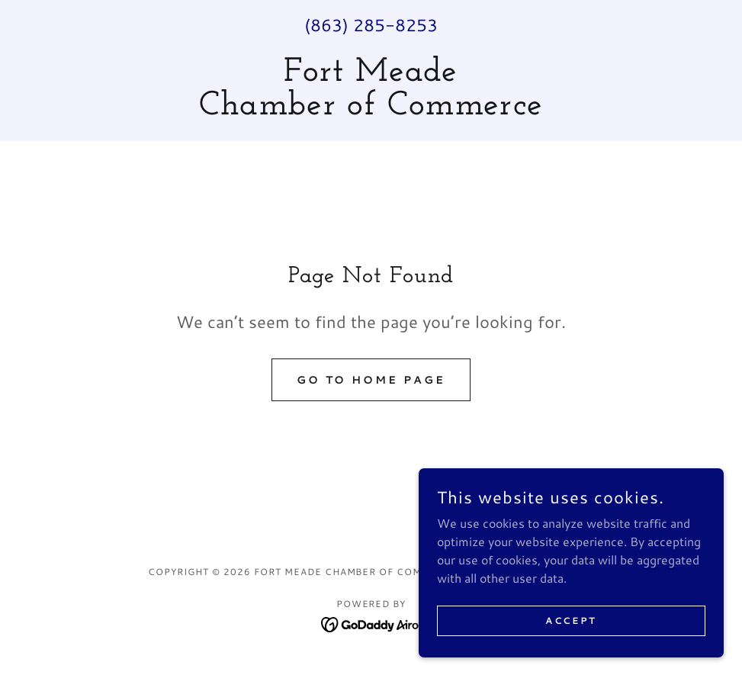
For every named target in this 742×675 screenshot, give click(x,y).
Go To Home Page (371, 379)
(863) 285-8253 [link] (371, 25)
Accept (570, 620)
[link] (371, 109)
